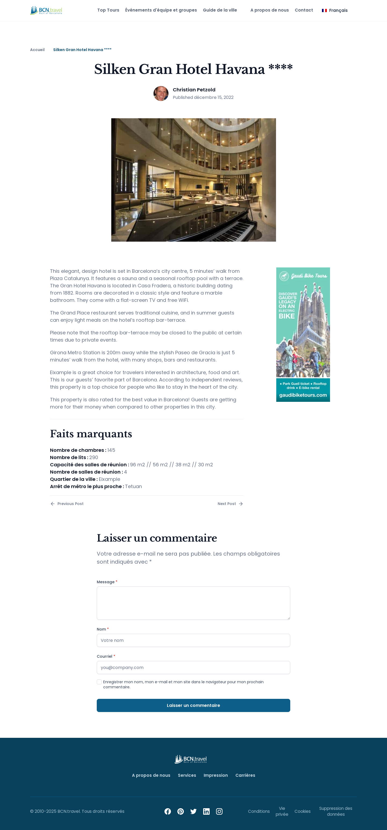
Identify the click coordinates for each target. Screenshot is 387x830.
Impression (215, 775)
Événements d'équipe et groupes (155, 10)
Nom (103, 629)
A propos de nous (266, 10)
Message (107, 582)
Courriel (106, 656)
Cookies (302, 811)
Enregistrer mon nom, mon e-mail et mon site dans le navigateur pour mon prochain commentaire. (183, 684)
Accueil (37, 49)
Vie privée (282, 811)
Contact (302, 10)
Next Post (230, 504)
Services (187, 775)
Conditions (259, 811)
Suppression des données (335, 811)
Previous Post (67, 504)
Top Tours (101, 10)
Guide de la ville (215, 10)
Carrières (245, 775)
